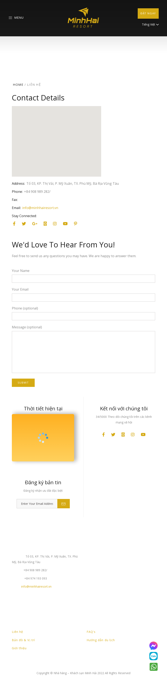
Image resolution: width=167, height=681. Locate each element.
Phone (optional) (25, 308)
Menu (16, 18)
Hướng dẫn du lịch (101, 640)
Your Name (20, 270)
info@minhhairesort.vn (40, 207)
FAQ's (91, 632)
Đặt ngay (148, 13)
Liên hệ (17, 632)
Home (18, 84)
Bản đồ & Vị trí (23, 640)
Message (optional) (27, 327)
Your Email (20, 289)
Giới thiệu (19, 648)
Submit (23, 382)
